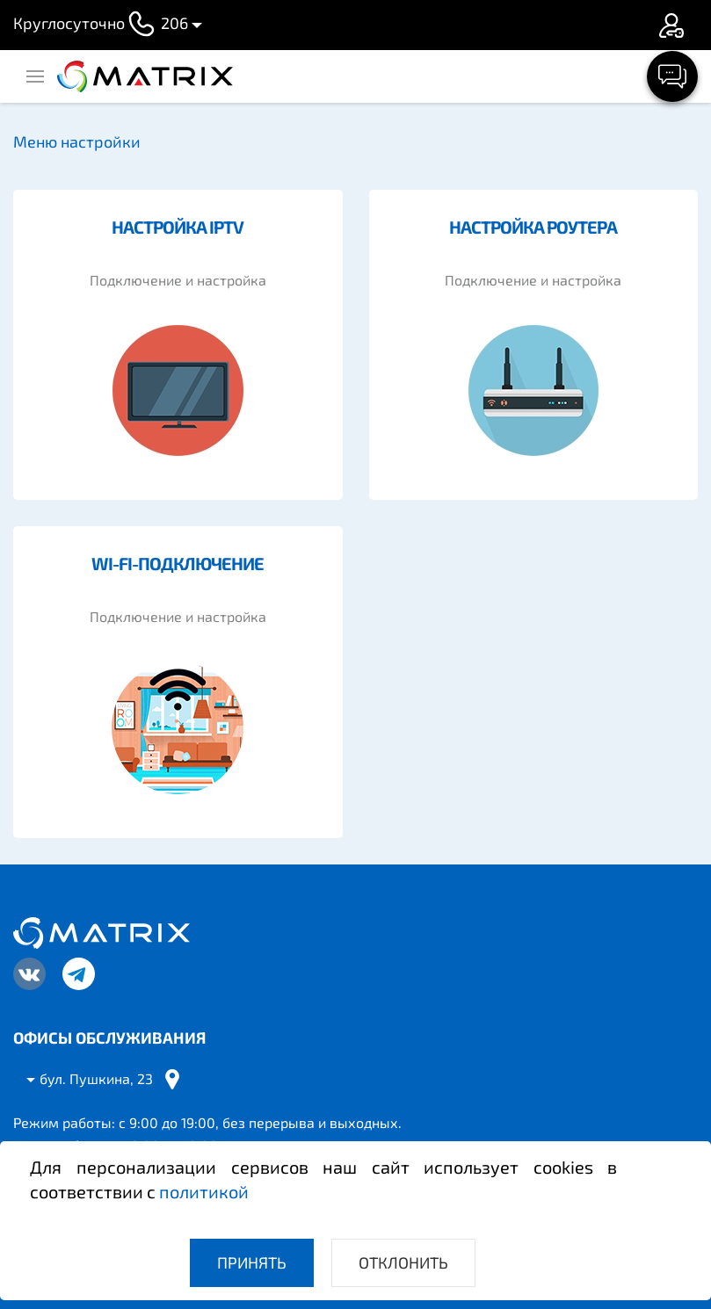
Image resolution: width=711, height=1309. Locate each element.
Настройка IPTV (177, 226)
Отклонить (403, 1262)
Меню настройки (77, 141)
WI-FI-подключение (177, 563)
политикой (204, 1191)
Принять (252, 1262)
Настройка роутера (533, 226)
